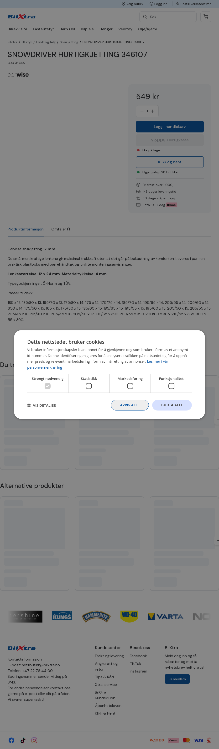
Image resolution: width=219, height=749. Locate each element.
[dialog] (109, 374)
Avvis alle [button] (129, 405)
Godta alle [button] (172, 405)
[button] (41, 405)
